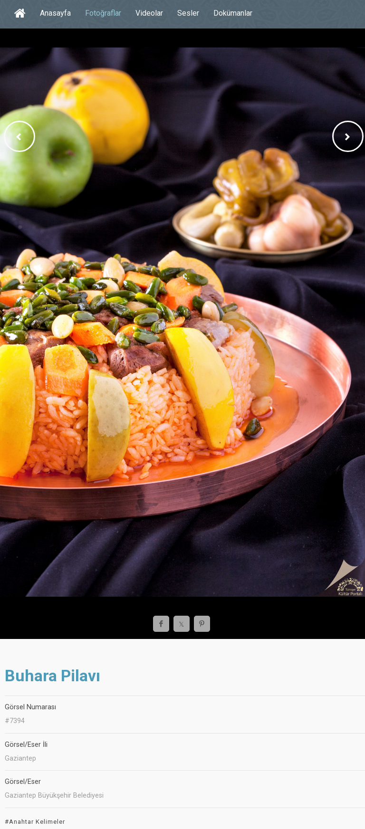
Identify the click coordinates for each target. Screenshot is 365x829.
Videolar (149, 13)
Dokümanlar (232, 13)
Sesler (188, 13)
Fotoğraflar (103, 13)
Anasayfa (55, 13)
